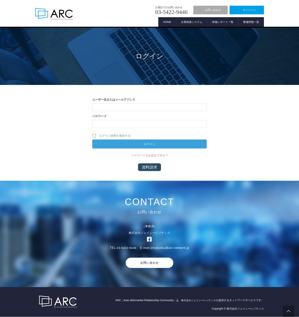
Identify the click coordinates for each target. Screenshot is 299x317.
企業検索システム (191, 21)
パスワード (99, 116)
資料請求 (149, 167)
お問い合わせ (149, 262)
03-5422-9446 (126, 247)
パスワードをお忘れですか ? (149, 155)
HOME (167, 21)
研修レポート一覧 (222, 21)
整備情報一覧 (251, 21)
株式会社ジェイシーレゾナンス (197, 300)
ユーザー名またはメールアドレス (113, 99)
